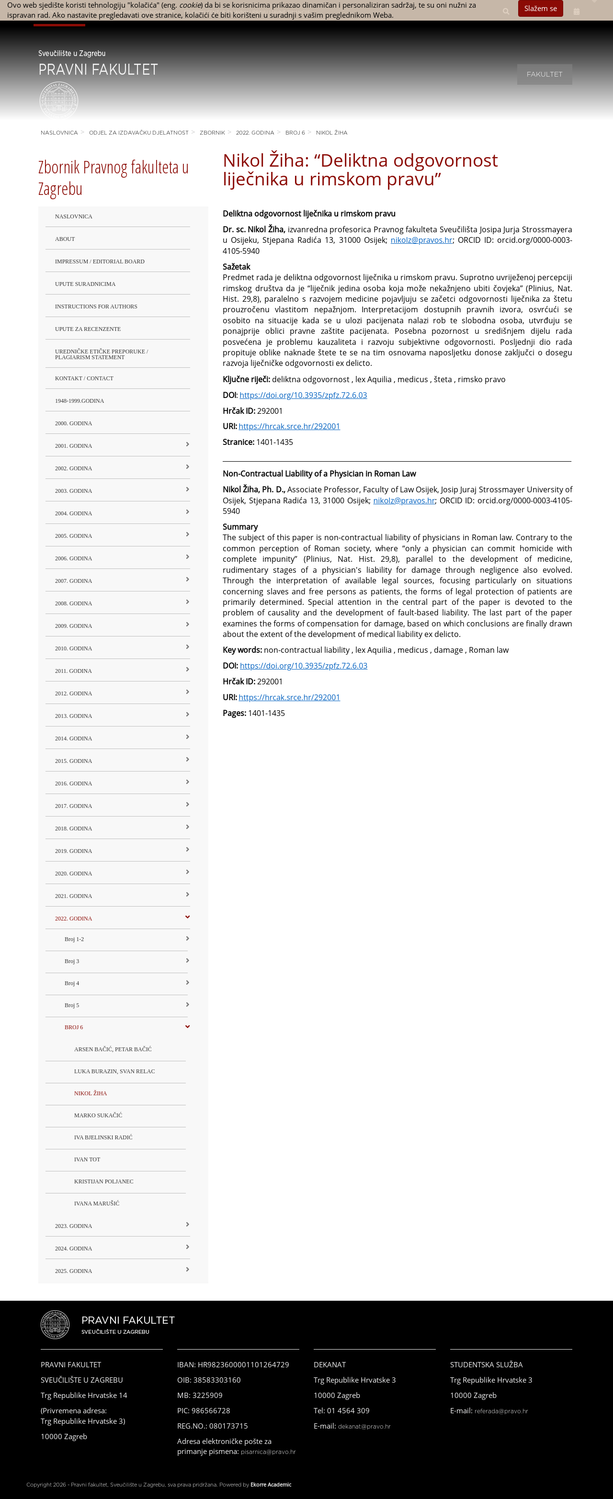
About (65, 239)
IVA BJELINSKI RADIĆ (103, 1137)
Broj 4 (72, 983)
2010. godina (73, 648)
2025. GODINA (73, 1271)
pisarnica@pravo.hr (268, 1452)
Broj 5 (72, 1005)
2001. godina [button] (73, 446)
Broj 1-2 (74, 939)
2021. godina (73, 896)
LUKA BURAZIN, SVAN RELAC (114, 1071)
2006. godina (73, 558)
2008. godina (73, 603)
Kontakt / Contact (84, 378)
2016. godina (73, 783)
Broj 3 (72, 961)
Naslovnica (59, 133)
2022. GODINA (255, 133)
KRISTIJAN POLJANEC (104, 1181)
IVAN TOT (87, 1159)
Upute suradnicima (85, 284)
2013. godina (73, 716)
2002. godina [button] (73, 468)
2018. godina (73, 828)
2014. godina (73, 738)
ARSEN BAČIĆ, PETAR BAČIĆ (113, 1049)
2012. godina (73, 693)
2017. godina (73, 806)
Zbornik (212, 133)
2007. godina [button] (73, 581)
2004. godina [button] (73, 513)
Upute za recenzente (88, 329)
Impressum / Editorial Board (100, 261)
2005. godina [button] (73, 536)
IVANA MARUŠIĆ (96, 1203)
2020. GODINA (73, 873)
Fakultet (545, 74)
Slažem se (540, 8)
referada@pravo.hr (501, 1411)
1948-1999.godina (79, 400)
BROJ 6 (295, 133)
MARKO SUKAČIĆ (98, 1115)
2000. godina (73, 423)
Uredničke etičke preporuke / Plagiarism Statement (101, 354)
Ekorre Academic (270, 1484)
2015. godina (73, 761)
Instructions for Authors (96, 306)
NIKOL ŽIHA (332, 133)
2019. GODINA (73, 851)
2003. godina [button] (73, 491)
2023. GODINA (73, 1226)
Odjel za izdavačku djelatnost (139, 133)
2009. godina (73, 626)
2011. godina (73, 671)
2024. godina (73, 1248)
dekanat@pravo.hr (364, 1427)
